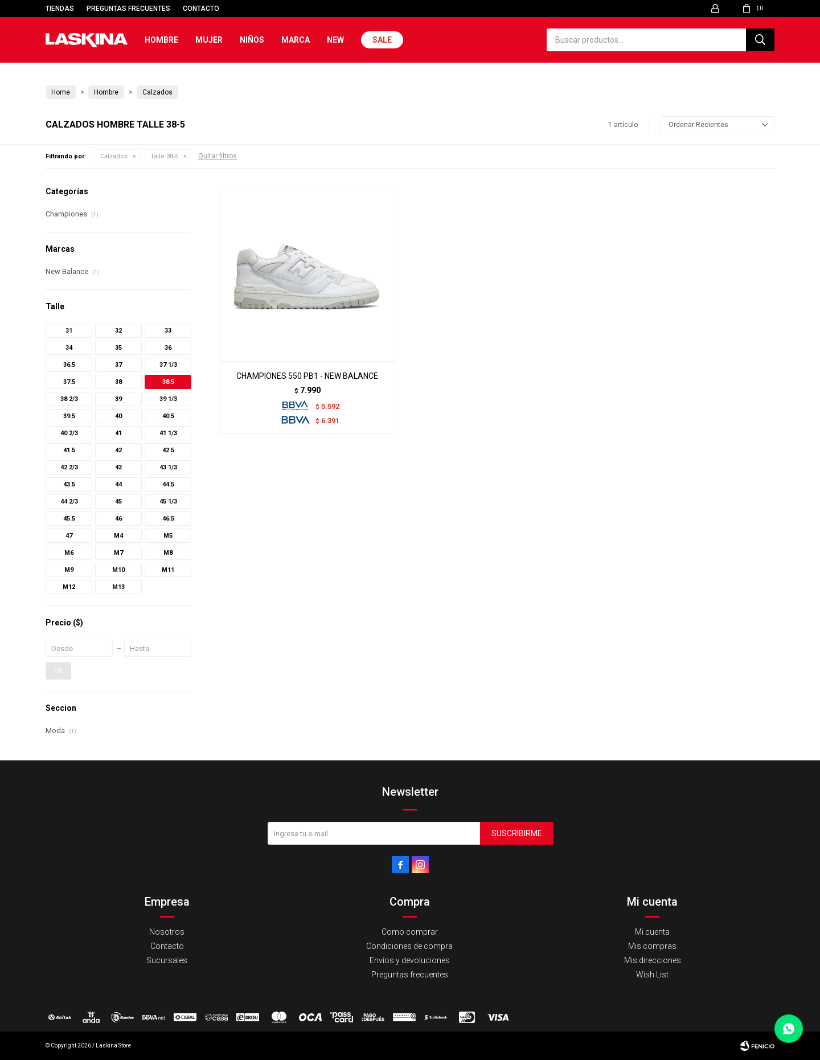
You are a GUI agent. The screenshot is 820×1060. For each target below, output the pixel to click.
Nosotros (166, 931)
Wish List (652, 974)
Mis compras (652, 946)
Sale (382, 39)
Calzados (114, 156)
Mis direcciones (652, 960)
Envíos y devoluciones (410, 960)
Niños (252, 39)
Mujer (209, 39)
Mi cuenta (652, 931)
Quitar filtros (217, 156)
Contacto (201, 9)
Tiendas (60, 9)
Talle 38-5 (164, 156)
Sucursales (166, 960)
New (335, 39)
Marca (295, 39)
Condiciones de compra (409, 946)
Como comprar (410, 931)
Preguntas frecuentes (128, 9)
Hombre (161, 39)
